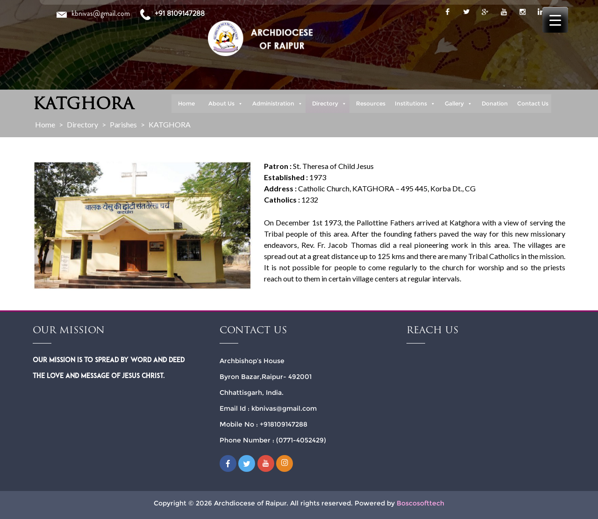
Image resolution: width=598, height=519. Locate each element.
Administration (277, 103)
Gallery (458, 103)
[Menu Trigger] (555, 20)
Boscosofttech (420, 503)
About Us (225, 103)
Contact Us (532, 103)
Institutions (415, 103)
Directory (329, 103)
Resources (370, 103)
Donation (495, 103)
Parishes (123, 124)
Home (186, 103)
